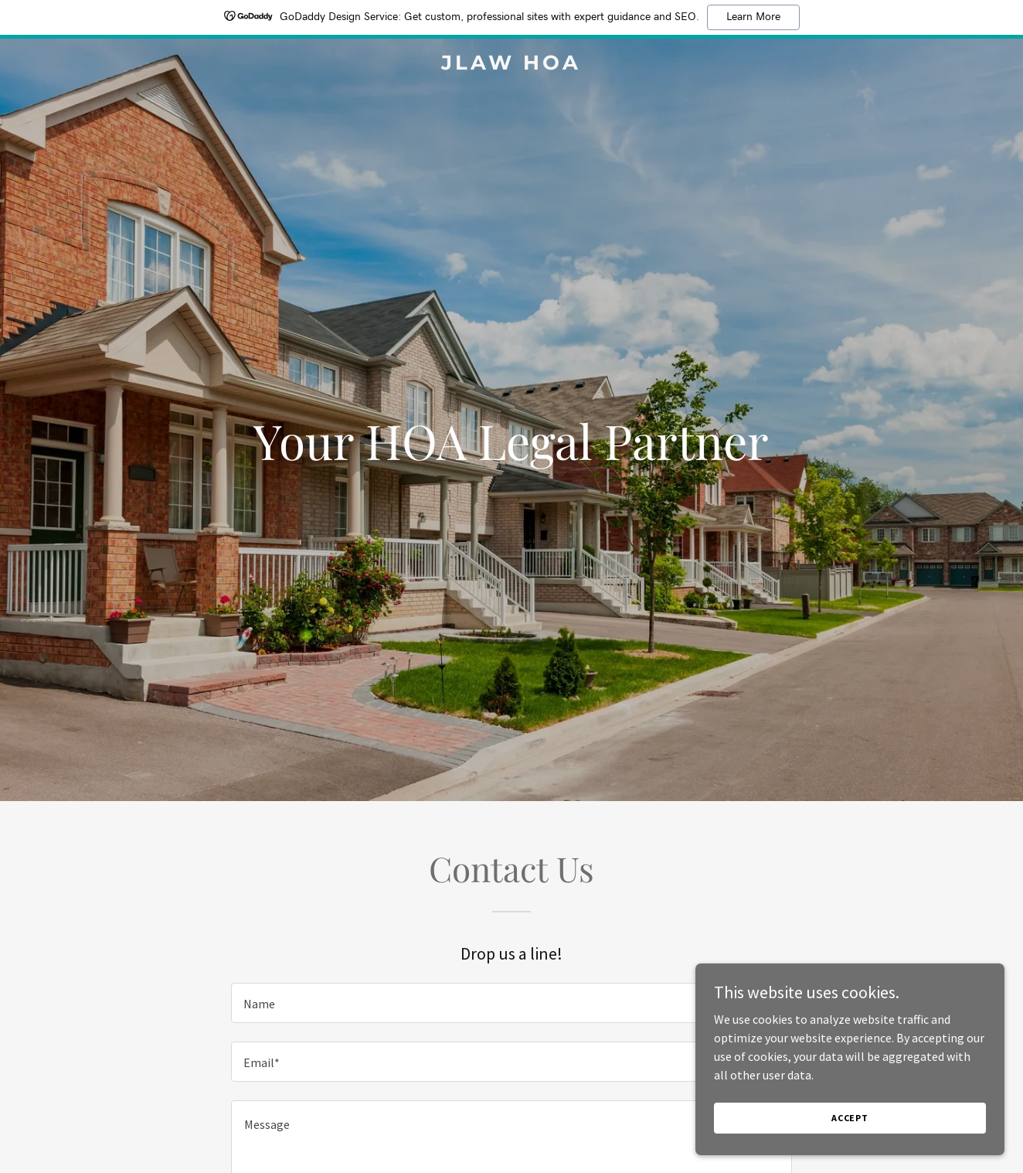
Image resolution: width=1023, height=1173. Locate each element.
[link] (511, 65)
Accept (849, 1118)
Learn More (753, 17)
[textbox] (511, 1003)
